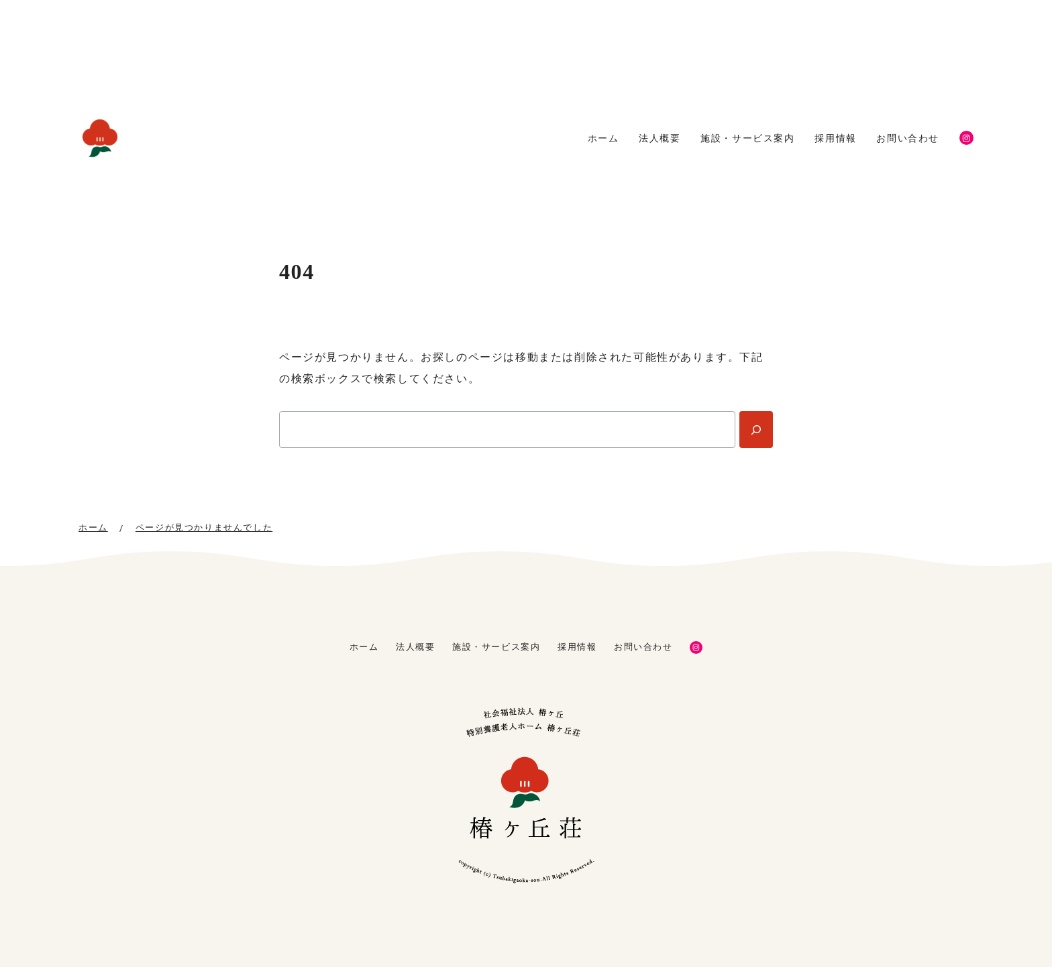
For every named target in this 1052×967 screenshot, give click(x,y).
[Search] (756, 429)
